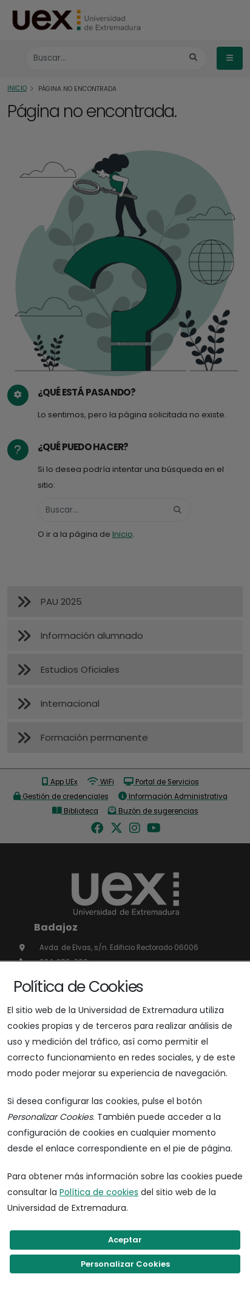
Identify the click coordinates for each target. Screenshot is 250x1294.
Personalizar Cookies (125, 1264)
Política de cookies (98, 1192)
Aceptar (125, 1239)
